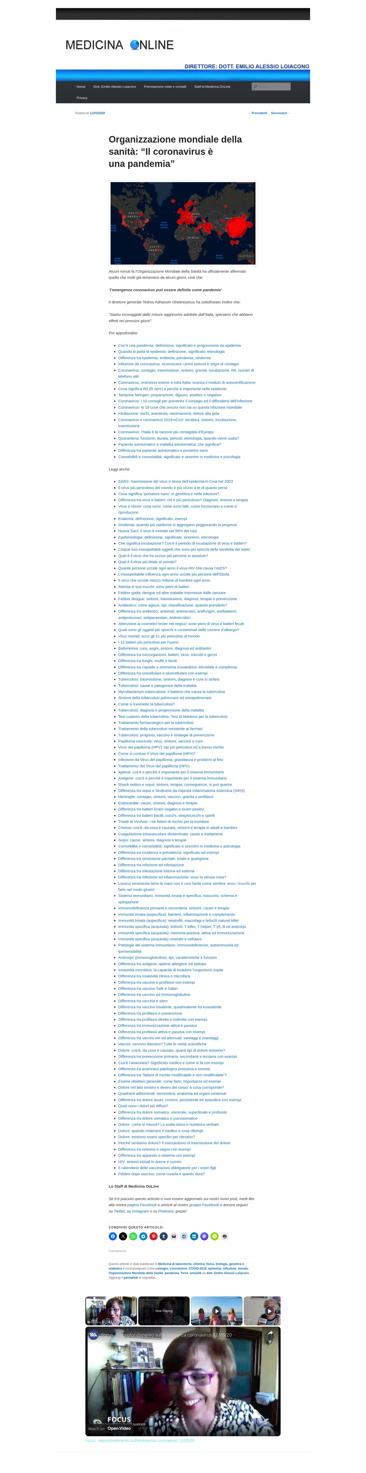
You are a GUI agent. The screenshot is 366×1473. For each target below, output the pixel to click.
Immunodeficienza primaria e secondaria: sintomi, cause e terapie (173, 908)
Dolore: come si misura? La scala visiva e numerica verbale (168, 1124)
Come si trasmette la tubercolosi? (146, 704)
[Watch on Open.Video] (109, 1428)
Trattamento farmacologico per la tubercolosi (155, 722)
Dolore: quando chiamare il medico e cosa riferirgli (160, 1131)
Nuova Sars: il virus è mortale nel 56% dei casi (157, 531)
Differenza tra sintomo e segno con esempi (154, 1149)
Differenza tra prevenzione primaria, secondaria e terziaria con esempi (177, 1056)
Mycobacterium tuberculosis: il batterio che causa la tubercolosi (171, 691)
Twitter (119, 1211)
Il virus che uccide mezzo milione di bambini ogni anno (164, 580)
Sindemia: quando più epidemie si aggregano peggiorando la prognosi (177, 525)
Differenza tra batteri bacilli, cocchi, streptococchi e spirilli (166, 815)
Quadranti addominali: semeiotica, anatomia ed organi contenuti (172, 1093)
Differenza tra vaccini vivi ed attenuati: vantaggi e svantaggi (168, 1038)
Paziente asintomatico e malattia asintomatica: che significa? (169, 444)
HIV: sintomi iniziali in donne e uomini (149, 1161)
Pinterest (165, 1211)
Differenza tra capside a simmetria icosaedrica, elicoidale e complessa (177, 667)
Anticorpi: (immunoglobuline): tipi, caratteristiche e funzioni (167, 957)
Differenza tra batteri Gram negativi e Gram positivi (161, 809)
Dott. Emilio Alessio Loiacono (114, 87)
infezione (229, 1268)
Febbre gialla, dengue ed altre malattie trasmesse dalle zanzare (172, 593)
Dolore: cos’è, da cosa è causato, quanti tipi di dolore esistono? (171, 1050)
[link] (93, 1335)
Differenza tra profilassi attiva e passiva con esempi (161, 1032)
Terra (184, 1273)
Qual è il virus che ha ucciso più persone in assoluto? (163, 555)
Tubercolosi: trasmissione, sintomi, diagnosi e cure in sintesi (168, 679)
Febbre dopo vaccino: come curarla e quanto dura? (161, 1174)
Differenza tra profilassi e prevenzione (150, 1013)
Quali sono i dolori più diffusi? (143, 1106)
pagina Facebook (142, 1205)
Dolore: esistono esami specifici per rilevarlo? (156, 1137)
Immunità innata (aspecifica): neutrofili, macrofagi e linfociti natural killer (178, 920)
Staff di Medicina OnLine (212, 87)
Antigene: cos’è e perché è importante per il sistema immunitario (172, 778)
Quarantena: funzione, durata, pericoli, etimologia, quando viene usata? (178, 438)
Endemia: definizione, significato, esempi (152, 518)
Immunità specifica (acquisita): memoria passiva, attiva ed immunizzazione (181, 933)
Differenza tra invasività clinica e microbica (154, 976)
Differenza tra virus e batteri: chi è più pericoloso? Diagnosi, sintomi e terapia (183, 500)
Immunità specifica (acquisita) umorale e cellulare (160, 939)
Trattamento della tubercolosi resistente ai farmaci (160, 728)
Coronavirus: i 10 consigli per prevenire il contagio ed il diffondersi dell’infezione (185, 401)
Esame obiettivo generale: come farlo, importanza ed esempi (169, 1081)
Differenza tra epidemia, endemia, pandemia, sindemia (164, 358)
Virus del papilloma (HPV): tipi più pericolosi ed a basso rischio (171, 747)
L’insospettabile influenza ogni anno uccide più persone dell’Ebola (173, 574)
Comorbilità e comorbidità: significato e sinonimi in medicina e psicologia (179, 457)
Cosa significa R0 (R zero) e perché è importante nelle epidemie (172, 389)
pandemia (172, 1273)
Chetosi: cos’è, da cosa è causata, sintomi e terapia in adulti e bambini (177, 827)
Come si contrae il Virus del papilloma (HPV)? (156, 753)
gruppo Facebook (204, 1205)
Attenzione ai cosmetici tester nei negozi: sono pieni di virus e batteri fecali (181, 623)
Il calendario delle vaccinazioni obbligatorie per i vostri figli (167, 1168)
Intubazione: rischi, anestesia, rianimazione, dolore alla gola (168, 413)
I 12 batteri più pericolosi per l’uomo (148, 642)
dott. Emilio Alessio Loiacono (228, 1273)
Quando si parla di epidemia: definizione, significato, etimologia (171, 351)
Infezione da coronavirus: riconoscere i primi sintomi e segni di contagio (178, 364)
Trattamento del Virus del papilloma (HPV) (153, 766)
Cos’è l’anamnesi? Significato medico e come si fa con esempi (170, 1063)
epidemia (214, 1268)
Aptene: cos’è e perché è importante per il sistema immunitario (171, 772)
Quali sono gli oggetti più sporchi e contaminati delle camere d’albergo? (178, 630)
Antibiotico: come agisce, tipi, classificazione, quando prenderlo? (172, 605)
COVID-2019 (197, 1268)
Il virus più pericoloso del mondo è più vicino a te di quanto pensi (172, 488)
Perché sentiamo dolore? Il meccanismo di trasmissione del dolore (174, 1143)
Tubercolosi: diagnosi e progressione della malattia (161, 710)
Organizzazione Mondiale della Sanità (136, 1273)
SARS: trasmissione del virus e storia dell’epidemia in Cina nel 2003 (175, 481)
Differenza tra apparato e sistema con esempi (156, 1155)
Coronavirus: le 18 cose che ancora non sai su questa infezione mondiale (180, 407)
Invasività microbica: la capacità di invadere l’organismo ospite (170, 970)
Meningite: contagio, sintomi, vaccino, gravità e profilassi (165, 796)
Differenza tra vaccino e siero (142, 1001)
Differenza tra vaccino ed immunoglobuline (154, 994)
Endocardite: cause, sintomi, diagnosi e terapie (157, 803)
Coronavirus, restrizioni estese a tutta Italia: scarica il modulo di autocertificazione (186, 382)
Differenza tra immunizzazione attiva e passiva (157, 1025)
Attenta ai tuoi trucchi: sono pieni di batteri (153, 586)
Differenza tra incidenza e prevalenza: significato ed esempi (168, 852)
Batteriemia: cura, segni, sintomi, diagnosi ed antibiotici (164, 648)
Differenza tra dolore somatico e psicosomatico (157, 1118)
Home (81, 87)
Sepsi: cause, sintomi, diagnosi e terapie (152, 840)
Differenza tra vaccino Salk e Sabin (147, 988)
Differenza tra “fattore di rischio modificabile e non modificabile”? (172, 1075)
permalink (131, 1277)
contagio (161, 1268)
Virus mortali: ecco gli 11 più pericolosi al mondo (159, 636)
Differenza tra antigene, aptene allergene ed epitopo (162, 964)
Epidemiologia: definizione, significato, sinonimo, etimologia (168, 537)
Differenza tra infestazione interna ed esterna (156, 871)
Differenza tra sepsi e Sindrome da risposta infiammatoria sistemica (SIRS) (181, 790)
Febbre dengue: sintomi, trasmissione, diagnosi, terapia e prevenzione (177, 599)
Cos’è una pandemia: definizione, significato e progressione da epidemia (179, 345)
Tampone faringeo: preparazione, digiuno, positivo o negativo (169, 395)
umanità (195, 1273)
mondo (243, 1268)
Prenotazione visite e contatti (165, 87)
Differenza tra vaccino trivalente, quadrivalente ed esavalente (169, 1007)
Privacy (82, 98)
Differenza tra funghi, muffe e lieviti (147, 660)
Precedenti (257, 113)
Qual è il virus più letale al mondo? (147, 562)
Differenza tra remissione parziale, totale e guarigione (163, 858)
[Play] (217, 1311)
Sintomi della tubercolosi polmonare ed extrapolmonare (164, 698)
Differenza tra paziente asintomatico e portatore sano (163, 450)
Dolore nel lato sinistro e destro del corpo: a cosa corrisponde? (171, 1087)
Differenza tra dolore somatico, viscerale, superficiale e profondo (172, 1112)
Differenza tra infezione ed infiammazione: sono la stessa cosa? (172, 877)
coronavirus (178, 1268)
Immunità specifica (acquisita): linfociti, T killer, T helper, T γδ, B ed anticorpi (182, 926)
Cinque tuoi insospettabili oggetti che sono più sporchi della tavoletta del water (184, 549)
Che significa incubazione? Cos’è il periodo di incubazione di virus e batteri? (182, 543)
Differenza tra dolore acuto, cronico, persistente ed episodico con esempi (179, 1100)
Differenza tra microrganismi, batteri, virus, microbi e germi (167, 654)
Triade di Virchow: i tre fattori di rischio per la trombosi (163, 821)
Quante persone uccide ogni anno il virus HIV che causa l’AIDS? (172, 568)
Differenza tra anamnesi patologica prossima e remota (164, 1069)
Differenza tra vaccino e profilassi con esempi (156, 982)
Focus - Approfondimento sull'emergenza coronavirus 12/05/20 (166, 1335)
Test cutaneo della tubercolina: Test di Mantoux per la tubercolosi (172, 716)
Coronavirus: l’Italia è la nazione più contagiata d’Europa (165, 432)
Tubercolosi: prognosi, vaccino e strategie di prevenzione (166, 735)
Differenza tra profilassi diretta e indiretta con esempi (162, 1019)
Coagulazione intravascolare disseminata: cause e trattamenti (170, 834)
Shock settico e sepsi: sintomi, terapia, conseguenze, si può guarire (175, 784)
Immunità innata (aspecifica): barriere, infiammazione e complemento (176, 914)
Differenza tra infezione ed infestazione (151, 865)
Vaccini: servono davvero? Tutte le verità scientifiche (162, 1044)
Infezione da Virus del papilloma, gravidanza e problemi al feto (170, 759)
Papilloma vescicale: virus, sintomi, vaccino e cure (160, 741)
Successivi (281, 113)
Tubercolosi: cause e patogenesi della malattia (157, 685)
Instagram (140, 1211)
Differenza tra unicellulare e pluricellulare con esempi (163, 673)
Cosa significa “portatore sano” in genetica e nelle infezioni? (168, 494)
